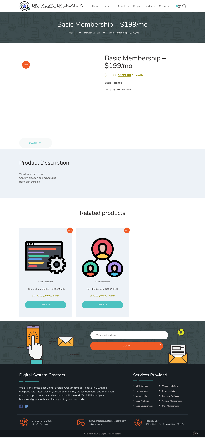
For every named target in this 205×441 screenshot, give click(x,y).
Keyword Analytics (169, 392)
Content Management (170, 397)
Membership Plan (127, 89)
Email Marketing (168, 387)
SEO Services (140, 382)
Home (96, 6)
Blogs (137, 6)
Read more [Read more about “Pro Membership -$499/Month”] (102, 311)
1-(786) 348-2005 (44, 421)
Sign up (161, 341)
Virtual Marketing (168, 382)
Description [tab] (37, 143)
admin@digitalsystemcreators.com (98, 426)
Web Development (142, 402)
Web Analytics (141, 397)
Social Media (140, 392)
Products (150, 6)
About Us (124, 6)
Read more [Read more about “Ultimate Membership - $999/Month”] (45, 311)
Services (109, 6)
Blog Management (169, 402)
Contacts (164, 6)
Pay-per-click (140, 387)
